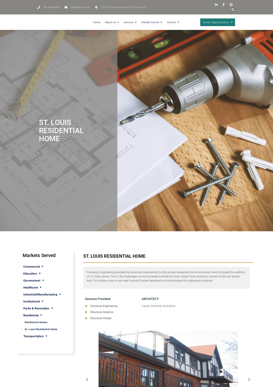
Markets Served (151, 22)
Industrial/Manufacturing (42, 294)
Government (33, 280)
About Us (112, 22)
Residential (32, 315)
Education (32, 273)
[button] (233, 9)
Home (96, 22)
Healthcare (32, 287)
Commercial (33, 266)
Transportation (35, 336)
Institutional (33, 301)
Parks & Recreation (38, 308)
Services (130, 22)
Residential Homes (36, 322)
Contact (173, 22)
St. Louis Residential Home (41, 329)
